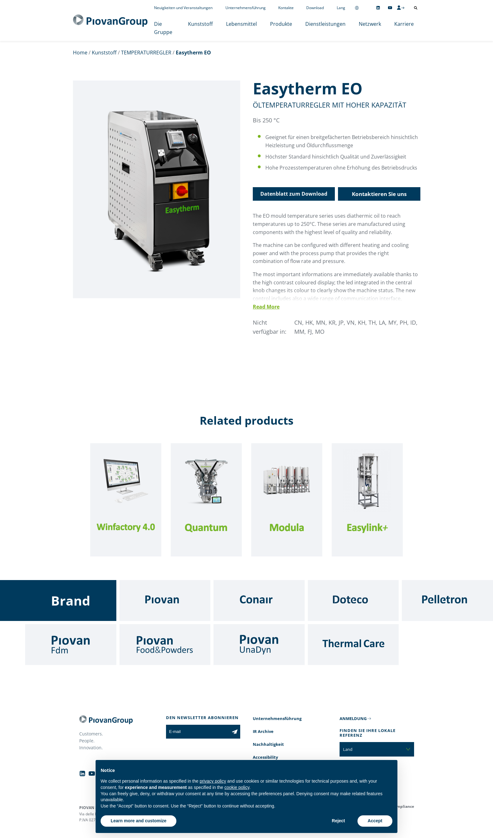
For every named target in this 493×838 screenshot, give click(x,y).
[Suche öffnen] (415, 7)
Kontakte (286, 7)
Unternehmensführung (245, 7)
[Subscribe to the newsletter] (234, 732)
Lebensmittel (241, 23)
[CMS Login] (400, 7)
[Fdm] (70, 644)
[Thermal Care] (353, 644)
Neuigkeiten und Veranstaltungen (183, 7)
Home (80, 52)
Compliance (403, 806)
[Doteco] (353, 600)
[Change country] (357, 7)
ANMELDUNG (353, 718)
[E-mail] (197, 732)
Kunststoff (200, 23)
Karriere (404, 23)
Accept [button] (375, 820)
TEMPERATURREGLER (146, 52)
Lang (341, 7)
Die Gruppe (163, 28)
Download (315, 7)
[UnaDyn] (259, 644)
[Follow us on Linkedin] (378, 8)
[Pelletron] (447, 600)
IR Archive (263, 731)
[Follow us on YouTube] (390, 8)
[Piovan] (165, 600)
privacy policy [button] (213, 781)
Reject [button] (338, 820)
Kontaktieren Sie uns (379, 194)
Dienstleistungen (325, 23)
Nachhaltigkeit (268, 744)
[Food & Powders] (165, 644)
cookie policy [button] (236, 787)
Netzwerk (370, 23)
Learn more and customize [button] (138, 820)
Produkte (281, 23)
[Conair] (259, 600)
